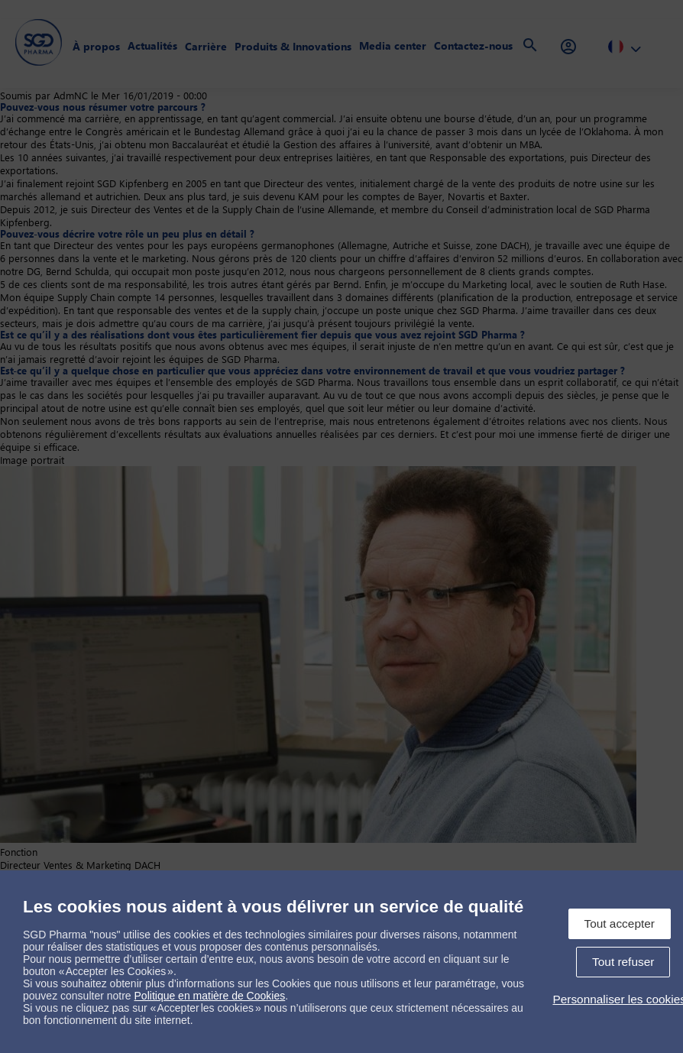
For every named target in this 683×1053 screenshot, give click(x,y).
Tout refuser (623, 961)
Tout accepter (619, 923)
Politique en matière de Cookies (210, 996)
